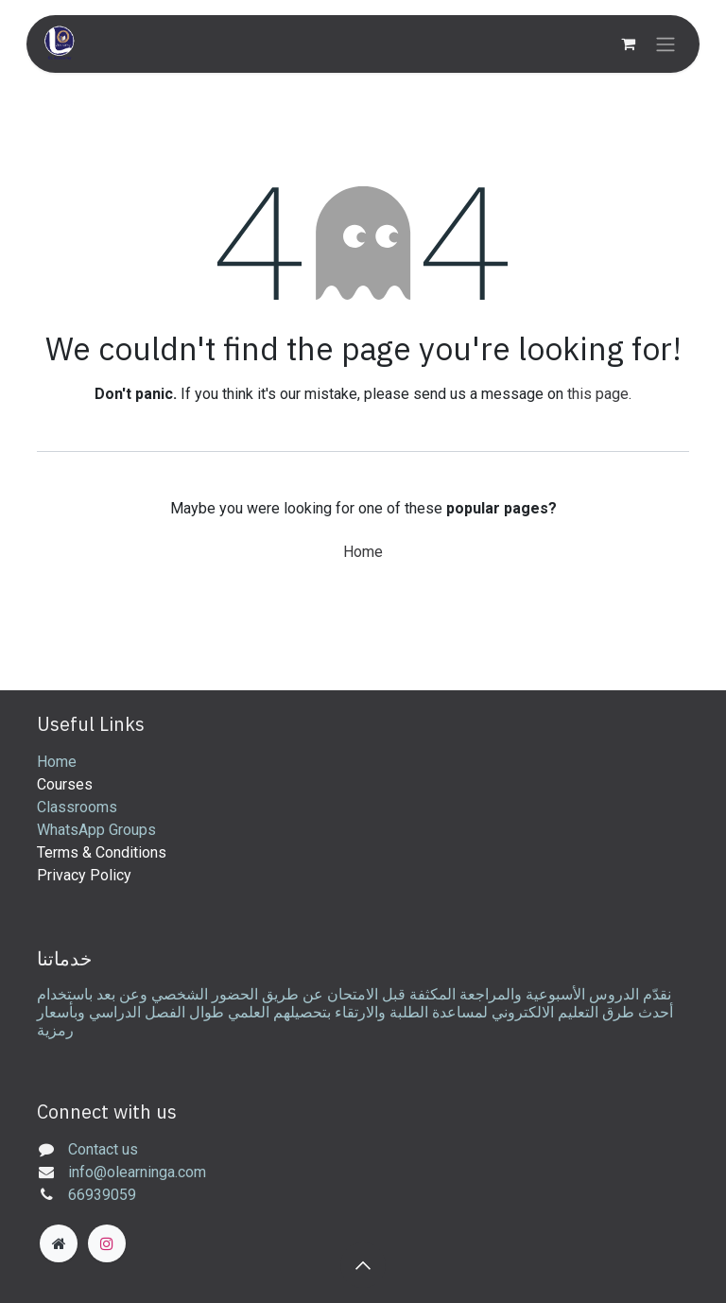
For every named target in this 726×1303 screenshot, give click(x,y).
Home (363, 552)
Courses (65, 784)
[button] (363, 1265)
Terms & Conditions (101, 852)
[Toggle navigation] (665, 44)
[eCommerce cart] (628, 43)
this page (598, 394)
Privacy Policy (84, 875)
